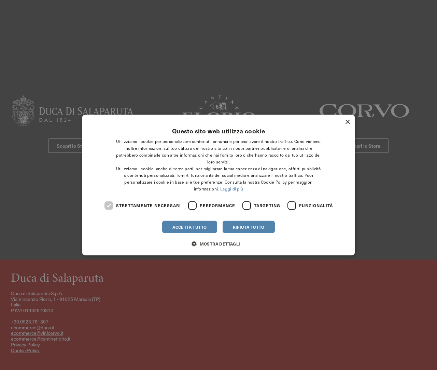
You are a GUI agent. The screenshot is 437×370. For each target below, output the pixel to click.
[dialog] (218, 185)
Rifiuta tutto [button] (249, 226)
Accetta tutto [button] (189, 226)
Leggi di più (231, 188)
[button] (218, 243)
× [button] (347, 122)
